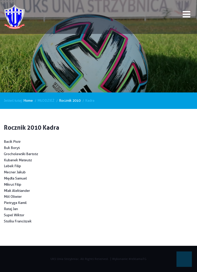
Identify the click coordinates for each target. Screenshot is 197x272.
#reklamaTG (137, 259)
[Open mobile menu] (186, 15)
